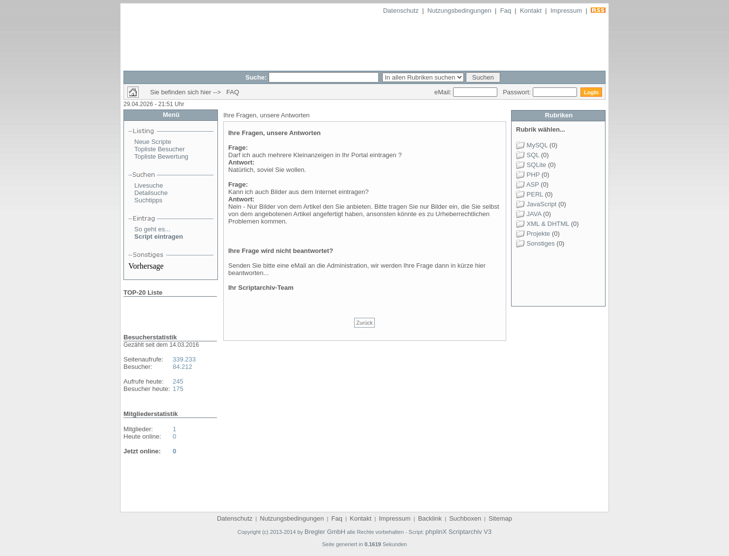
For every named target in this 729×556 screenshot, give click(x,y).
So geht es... (152, 229)
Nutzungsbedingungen (459, 10)
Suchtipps (148, 200)
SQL (527, 155)
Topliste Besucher (159, 149)
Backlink (430, 518)
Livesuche (148, 185)
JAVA (528, 214)
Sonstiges (535, 243)
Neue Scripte (152, 141)
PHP (528, 174)
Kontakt (531, 10)
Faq (505, 10)
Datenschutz (401, 10)
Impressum (566, 10)
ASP (527, 184)
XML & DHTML (542, 223)
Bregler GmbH (324, 531)
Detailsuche (151, 192)
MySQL (531, 145)
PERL (529, 194)
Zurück (364, 323)
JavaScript (536, 204)
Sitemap (500, 518)
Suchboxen (465, 518)
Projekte (533, 233)
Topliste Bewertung (161, 156)
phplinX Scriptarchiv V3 (458, 531)
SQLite (531, 164)
